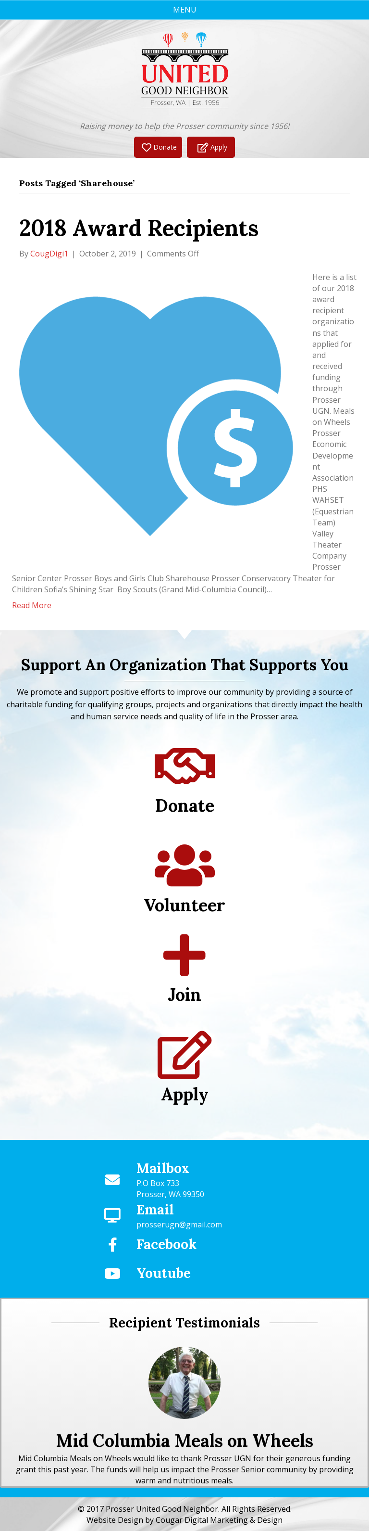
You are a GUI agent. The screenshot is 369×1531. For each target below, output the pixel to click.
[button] (158, 147)
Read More (31, 605)
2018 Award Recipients (138, 228)
